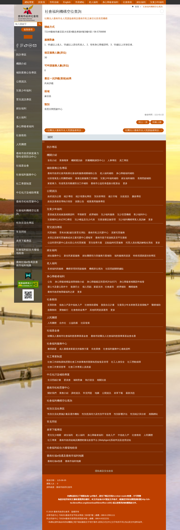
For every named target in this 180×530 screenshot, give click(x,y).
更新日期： (51, 480)
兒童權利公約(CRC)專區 (60, 219)
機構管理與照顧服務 (76, 269)
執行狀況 (89, 380)
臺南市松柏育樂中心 (58, 387)
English (67, 2)
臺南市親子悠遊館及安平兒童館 (111, 237)
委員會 (67, 380)
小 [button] (19, 37)
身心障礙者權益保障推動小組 (69, 282)
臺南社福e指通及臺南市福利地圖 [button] (27, 264)
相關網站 (153, 414)
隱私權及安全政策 (104, 471)
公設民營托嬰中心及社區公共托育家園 (67, 242)
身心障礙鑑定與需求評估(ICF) (102, 282)
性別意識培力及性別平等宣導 (96, 414)
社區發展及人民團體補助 (60, 178)
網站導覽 (29, 2)
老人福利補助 (106, 173)
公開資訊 (52, 191)
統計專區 (68, 196)
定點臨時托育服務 (114, 242)
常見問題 (87, 393)
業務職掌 (63, 160)
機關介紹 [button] (21, 63)
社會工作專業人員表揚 (79, 367)
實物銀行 (63, 310)
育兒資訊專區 (54, 227)
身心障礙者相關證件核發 (132, 282)
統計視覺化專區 (83, 196)
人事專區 (112, 160)
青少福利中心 (140, 214)
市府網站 (79, 2)
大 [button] (36, 37)
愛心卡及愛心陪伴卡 (58, 287)
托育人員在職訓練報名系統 (139, 242)
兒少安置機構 (124, 214)
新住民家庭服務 (72, 255)
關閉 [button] (50, 137)
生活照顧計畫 (54, 380)
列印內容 (162, 11)
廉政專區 (136, 196)
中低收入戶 (123, 435)
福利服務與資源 (122, 255)
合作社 (62, 323)
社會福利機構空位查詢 (27, 212)
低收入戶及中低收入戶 (70, 305)
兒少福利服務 (107, 214)
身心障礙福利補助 (125, 173)
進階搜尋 (28, 29)
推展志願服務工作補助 (86, 178)
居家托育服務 (118, 232)
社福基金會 (53, 330)
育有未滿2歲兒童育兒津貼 (72, 232)
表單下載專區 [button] (23, 240)
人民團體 (52, 317)
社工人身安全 (118, 362)
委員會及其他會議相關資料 (61, 214)
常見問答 (21, 231)
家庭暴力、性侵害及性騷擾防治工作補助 (68, 183)
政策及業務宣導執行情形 (60, 201)
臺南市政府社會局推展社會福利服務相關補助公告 (72, 173)
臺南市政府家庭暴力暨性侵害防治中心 (27, 155)
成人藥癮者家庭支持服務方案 (74, 349)
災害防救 (52, 305)
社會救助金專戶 (79, 310)
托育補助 (52, 232)
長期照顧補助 (144, 178)
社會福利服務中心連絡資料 (116, 349)
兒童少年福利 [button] (23, 90)
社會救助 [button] (21, 135)
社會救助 (127, 2)
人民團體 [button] (21, 144)
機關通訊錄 (76, 160)
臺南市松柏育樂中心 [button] (27, 201)
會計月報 (112, 196)
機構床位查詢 (96, 269)
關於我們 (52, 393)
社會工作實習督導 (57, 367)
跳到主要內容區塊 (1, 1)
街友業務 (95, 349)
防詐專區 (21, 54)
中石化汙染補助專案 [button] (27, 192)
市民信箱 (54, 2)
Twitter (26, 45)
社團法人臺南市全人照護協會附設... (65, 130)
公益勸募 (73, 323)
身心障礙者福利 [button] (25, 126)
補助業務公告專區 (57, 168)
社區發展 (85, 323)
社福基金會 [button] (22, 165)
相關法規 (101, 380)
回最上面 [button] (156, 122)
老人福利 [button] (21, 117)
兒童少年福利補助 (109, 178)
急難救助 (52, 310)
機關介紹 (52, 155)
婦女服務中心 (54, 255)
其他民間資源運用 (99, 310)
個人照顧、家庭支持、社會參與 (98, 287)
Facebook (17, 45)
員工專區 (123, 160)
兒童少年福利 (157, 2)
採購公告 (79, 201)
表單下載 (118, 393)
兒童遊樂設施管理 (107, 219)
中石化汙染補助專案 (58, 374)
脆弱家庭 (52, 349)
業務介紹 (63, 393)
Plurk (22, 45)
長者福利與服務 (55, 269)
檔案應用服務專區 (96, 201)
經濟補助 (93, 214)
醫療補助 (156, 305)
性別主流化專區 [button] (25, 222)
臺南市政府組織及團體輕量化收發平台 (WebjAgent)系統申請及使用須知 (95, 440)
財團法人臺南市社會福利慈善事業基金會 (68, 336)
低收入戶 (110, 435)
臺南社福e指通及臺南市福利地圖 (65, 455)
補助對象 (77, 380)
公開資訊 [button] (21, 81)
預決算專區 (99, 196)
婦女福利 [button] (21, 108)
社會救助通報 (91, 305)
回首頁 (41, 2)
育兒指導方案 (95, 242)
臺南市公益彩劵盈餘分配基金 (105, 183)
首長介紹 (52, 160)
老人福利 (93, 2)
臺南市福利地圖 (73, 461)
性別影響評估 (120, 414)
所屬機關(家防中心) (95, 160)
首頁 (137, 6)
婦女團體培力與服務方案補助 (97, 255)
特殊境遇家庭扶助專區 (144, 255)
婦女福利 (141, 2)
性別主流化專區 (56, 408)
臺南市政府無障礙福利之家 (61, 292)
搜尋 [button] (39, 24)
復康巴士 (75, 287)
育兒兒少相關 (54, 435)
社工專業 (52, 440)
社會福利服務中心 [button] (26, 174)
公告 (50, 282)
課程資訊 (75, 393)
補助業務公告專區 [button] (26, 72)
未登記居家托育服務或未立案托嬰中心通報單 (70, 237)
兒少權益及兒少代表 (85, 219)
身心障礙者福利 (110, 2)
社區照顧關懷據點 (114, 269)
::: (15, 5)
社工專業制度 (54, 356)
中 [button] (28, 37)
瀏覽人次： (51, 483)
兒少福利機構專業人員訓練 (132, 219)
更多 (125, 183)
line (30, 45)
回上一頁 (143, 122)
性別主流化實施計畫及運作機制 (63, 414)
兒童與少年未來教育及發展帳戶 (133, 305)
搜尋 (16, 23)
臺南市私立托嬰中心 (98, 232)
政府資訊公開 (54, 196)
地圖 (97, 393)
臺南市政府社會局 (28, 13)
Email (34, 45)
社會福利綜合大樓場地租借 (27, 251)
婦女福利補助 (128, 178)
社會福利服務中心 (57, 343)
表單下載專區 (54, 429)
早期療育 (81, 214)
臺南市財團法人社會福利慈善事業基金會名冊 (113, 336)
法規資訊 (124, 196)
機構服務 (133, 287)
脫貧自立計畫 (107, 305)
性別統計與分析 (138, 414)
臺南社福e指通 (55, 461)
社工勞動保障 (134, 362)
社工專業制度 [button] (23, 183)
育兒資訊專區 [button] (23, 99)
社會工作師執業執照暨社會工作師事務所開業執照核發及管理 (78, 362)
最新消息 (130, 393)
